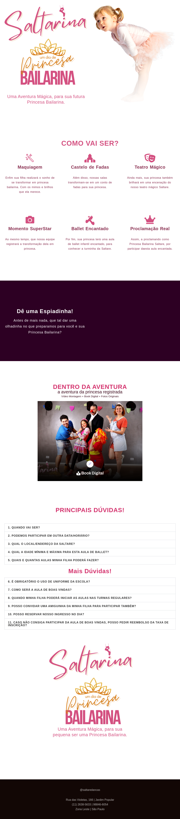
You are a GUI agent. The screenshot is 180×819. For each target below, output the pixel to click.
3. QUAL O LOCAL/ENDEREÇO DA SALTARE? (41, 543)
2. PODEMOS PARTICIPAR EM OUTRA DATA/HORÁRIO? (49, 535)
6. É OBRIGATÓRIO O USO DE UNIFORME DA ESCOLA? (49, 581)
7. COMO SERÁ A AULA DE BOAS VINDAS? (40, 589)
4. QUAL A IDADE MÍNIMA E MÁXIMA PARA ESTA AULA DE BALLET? (58, 552)
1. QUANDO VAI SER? (24, 527)
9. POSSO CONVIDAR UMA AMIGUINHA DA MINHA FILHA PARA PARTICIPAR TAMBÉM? (72, 606)
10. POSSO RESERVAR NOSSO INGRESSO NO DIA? (46, 614)
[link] (90, 464)
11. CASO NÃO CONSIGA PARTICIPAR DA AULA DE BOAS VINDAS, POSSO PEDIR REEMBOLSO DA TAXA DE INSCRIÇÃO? (88, 624)
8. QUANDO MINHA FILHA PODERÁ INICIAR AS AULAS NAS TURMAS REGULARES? (70, 597)
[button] (90, 528)
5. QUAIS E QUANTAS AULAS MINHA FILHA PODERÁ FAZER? (53, 560)
